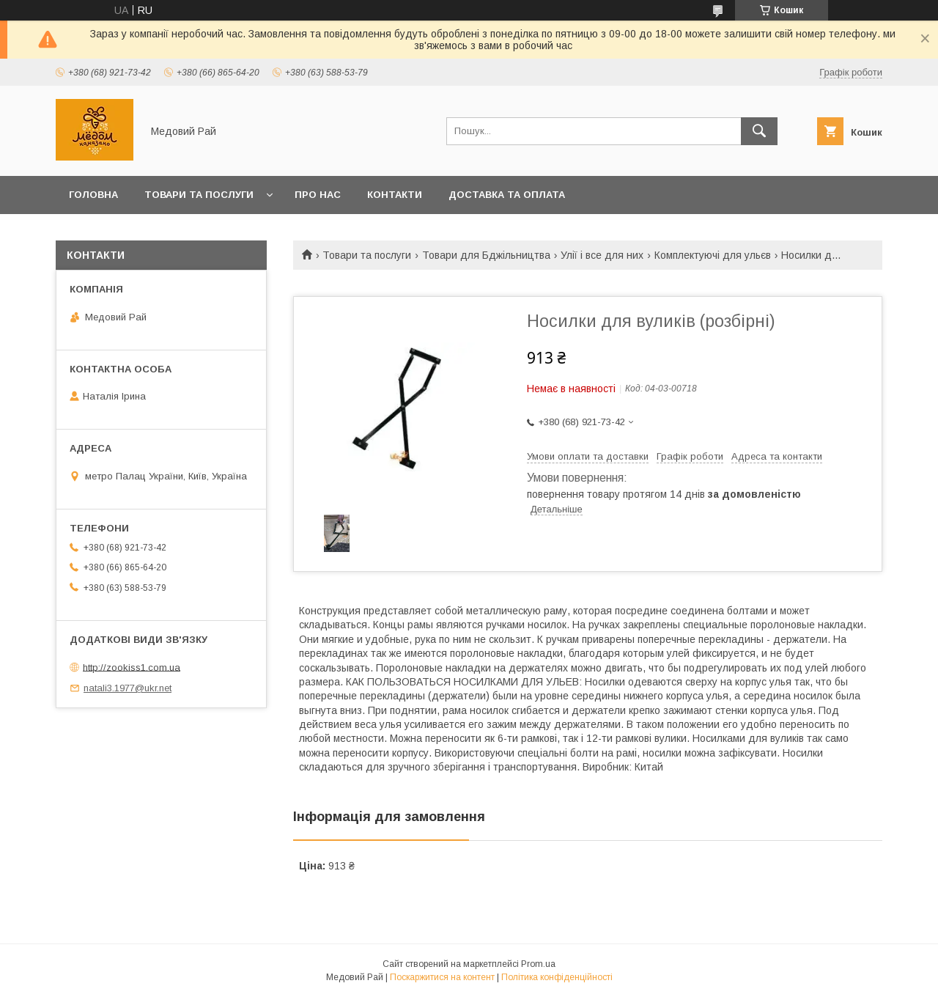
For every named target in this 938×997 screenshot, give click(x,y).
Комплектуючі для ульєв (712, 255)
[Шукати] (759, 131)
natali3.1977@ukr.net (127, 688)
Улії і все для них (602, 255)
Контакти (394, 194)
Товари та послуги (199, 194)
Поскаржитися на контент (442, 977)
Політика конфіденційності (557, 977)
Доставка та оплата (506, 194)
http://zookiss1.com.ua (131, 666)
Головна (93, 194)
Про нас (318, 194)
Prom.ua (538, 964)
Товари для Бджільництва (486, 255)
